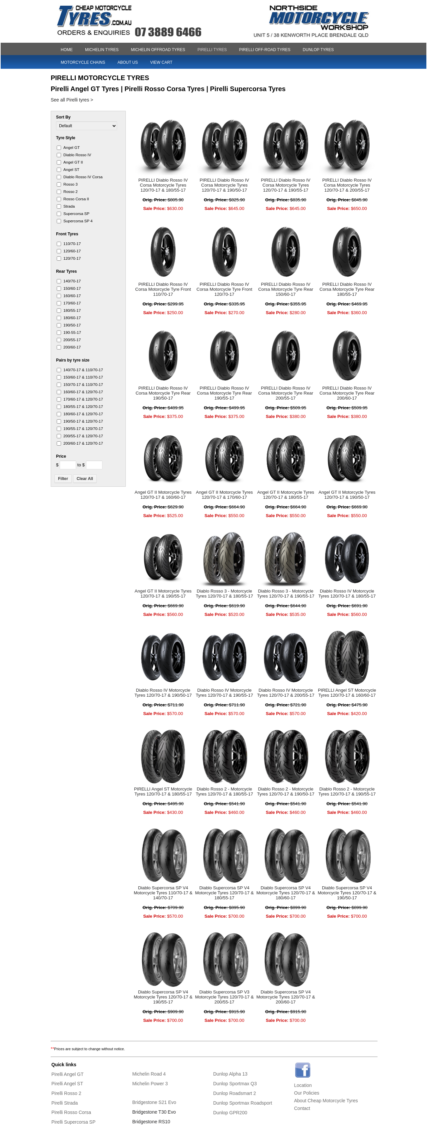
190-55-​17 (72, 332)
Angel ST (71, 169)
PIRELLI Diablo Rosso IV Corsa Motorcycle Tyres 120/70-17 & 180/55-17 (163, 185)
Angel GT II (73, 162)
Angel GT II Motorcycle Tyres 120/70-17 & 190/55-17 (163, 594)
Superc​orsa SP (76, 213)
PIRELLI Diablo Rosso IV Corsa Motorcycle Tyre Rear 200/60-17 (347, 393)
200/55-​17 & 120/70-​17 (83, 436)
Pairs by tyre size (72, 360)
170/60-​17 (72, 303)
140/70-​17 (72, 281)
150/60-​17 (72, 288)
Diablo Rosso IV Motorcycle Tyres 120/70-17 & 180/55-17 (347, 594)
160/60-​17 (72, 295)
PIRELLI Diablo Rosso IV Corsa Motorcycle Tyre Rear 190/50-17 (162, 393)
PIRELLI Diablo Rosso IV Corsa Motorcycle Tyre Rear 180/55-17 (347, 289)
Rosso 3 (70, 184)
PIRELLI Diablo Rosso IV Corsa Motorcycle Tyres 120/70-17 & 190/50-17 (224, 185)
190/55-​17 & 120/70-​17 (83, 428)
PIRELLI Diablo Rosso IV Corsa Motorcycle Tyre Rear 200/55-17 (285, 393)
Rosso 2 (70, 191)
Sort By (63, 117)
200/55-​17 (72, 339)
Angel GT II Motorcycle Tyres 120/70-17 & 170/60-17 (224, 495)
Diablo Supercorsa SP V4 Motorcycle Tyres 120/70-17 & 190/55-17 (163, 996)
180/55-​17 (72, 310)
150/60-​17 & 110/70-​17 (83, 377)
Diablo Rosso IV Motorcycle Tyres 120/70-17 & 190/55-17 (224, 693)
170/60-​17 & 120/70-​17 (83, 399)
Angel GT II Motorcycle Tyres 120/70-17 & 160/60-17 (163, 495)
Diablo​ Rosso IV (77, 155)
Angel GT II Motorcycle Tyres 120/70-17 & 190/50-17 (347, 495)
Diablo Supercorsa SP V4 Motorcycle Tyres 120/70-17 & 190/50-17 (347, 892)
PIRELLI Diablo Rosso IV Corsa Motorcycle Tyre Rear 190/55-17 (224, 393)
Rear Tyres (66, 271)
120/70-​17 (72, 258)
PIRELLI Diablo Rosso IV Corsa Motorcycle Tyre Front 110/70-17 (163, 289)
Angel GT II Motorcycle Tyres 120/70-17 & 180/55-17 (285, 495)
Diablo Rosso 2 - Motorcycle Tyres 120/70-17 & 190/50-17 (285, 791)
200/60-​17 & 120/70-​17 (83, 443)
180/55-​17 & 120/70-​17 (83, 406)
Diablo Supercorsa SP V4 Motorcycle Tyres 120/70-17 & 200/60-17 (285, 996)
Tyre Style (65, 138)
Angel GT (71, 147)
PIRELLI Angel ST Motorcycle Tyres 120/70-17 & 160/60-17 (347, 693)
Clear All (85, 478)
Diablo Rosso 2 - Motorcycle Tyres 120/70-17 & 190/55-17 (347, 791)
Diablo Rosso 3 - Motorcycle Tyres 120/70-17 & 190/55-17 (285, 594)
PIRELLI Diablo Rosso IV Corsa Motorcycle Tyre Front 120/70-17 (224, 289)
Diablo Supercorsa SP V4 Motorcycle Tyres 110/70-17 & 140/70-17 (163, 892)
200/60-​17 (72, 347)
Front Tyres (67, 234)
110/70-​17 (72, 243)
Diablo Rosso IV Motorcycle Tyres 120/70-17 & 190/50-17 (163, 693)
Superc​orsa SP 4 (78, 221)
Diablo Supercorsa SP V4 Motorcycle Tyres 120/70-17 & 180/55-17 (224, 892)
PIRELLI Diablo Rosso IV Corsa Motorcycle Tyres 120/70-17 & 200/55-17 (347, 185)
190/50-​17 (72, 325)
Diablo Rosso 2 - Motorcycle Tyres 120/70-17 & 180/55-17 (224, 791)
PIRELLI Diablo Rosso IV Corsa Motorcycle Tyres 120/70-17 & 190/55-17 (285, 185)
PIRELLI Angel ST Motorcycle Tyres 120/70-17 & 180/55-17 (163, 791)
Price (61, 456)
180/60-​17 (72, 317)
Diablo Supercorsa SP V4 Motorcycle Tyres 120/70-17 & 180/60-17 (285, 892)
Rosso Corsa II (76, 199)
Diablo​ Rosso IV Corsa (82, 177)
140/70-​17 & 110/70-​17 (83, 370)
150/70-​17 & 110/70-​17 (83, 384)
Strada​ (69, 206)
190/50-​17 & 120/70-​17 (83, 421)
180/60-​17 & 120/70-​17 (83, 414)
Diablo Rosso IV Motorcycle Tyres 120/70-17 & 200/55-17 (285, 693)
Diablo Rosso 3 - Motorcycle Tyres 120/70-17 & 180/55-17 (224, 594)
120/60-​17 (72, 251)
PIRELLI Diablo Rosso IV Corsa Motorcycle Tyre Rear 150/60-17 (285, 289)
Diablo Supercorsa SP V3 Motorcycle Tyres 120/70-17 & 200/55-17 (224, 996)
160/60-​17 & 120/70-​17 (83, 392)
